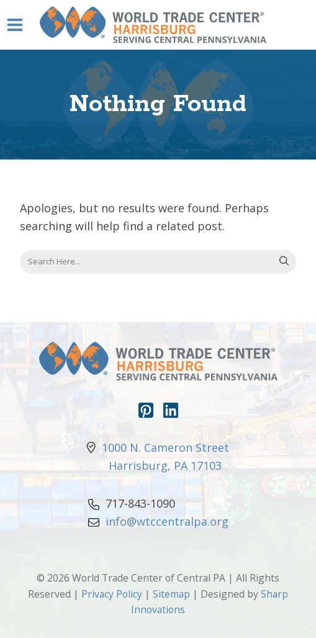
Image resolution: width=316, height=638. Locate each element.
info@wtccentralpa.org (158, 521)
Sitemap (171, 594)
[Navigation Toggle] (15, 25)
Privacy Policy (111, 594)
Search (284, 261)
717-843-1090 (131, 503)
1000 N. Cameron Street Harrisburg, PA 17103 (158, 456)
